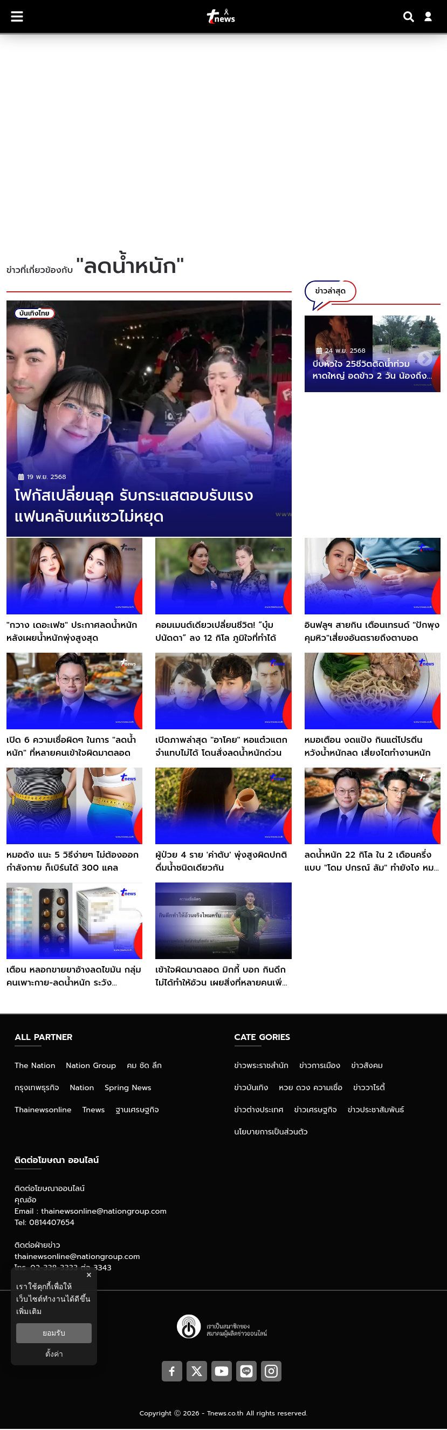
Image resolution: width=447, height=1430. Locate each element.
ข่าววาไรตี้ (369, 1088)
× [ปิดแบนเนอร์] (88, 1275)
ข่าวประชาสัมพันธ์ (376, 1111)
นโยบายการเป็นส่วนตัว (271, 1133)
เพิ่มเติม (29, 1311)
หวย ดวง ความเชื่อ (311, 1088)
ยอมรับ (54, 1333)
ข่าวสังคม (367, 1066)
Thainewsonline (43, 1111)
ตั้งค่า (54, 1354)
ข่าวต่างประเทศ (259, 1111)
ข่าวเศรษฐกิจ (315, 1111)
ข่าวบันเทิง (252, 1088)
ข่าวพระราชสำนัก (262, 1066)
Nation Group (91, 1066)
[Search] (410, 17)
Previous (323, 356)
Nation (82, 1088)
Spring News (128, 1088)
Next (421, 356)
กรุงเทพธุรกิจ (37, 1088)
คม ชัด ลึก (144, 1066)
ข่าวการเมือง (319, 1066)
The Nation (35, 1066)
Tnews (93, 1111)
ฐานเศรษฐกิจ (137, 1111)
